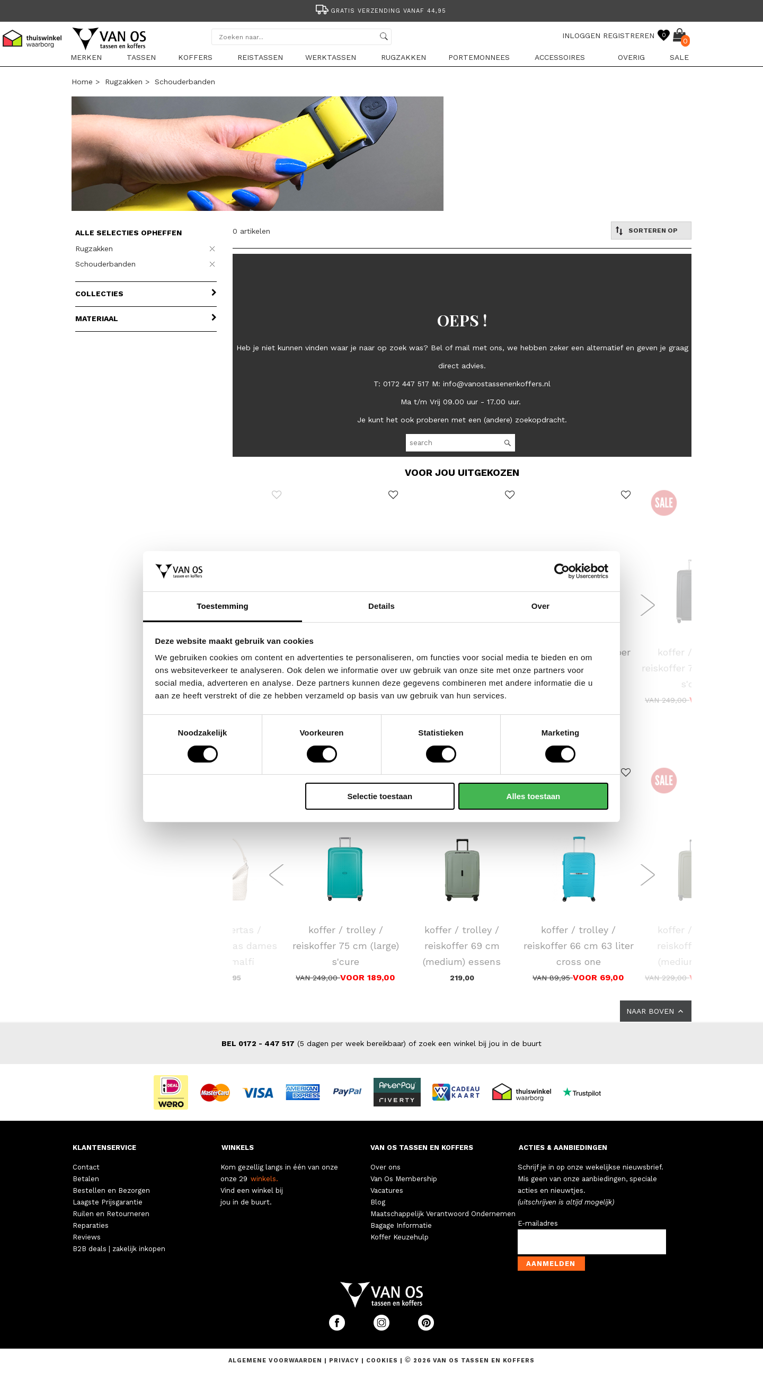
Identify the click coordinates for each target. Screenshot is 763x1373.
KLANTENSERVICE (104, 1147)
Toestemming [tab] (223, 605)
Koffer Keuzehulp (399, 1237)
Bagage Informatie (401, 1225)
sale (679, 57)
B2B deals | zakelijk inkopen (119, 1249)
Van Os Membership (403, 1179)
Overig (631, 57)
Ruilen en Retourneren (111, 1214)
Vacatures (386, 1190)
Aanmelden (550, 1264)
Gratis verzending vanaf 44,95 (380, 10)
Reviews (87, 1237)
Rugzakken (403, 57)
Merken (86, 57)
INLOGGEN (581, 35)
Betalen (86, 1179)
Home (82, 81)
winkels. (264, 1179)
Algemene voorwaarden (276, 1360)
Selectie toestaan (380, 796)
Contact (86, 1167)
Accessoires (560, 57)
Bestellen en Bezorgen (111, 1190)
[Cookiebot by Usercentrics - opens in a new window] (562, 571)
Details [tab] (381, 605)
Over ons (385, 1167)
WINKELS (237, 1147)
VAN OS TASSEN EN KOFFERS (421, 1147)
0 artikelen (251, 231)
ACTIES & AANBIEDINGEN (563, 1147)
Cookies (382, 1360)
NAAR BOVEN (655, 1011)
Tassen (141, 57)
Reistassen (260, 57)
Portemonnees (479, 57)
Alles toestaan (534, 796)
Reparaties (91, 1225)
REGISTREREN (628, 35)
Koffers (195, 57)
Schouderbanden (185, 81)
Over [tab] (540, 605)
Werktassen (330, 57)
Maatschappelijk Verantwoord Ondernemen (443, 1214)
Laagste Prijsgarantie (108, 1202)
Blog (377, 1202)
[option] (381, 10)
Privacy (345, 1360)
